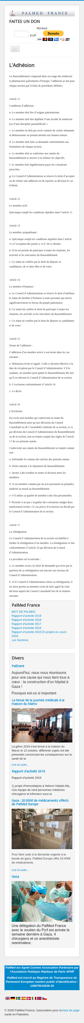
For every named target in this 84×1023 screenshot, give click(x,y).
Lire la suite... (20, 764)
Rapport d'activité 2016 (26, 628)
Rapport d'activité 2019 (26, 615)
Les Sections (20, 640)
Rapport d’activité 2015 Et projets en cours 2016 (39, 634)
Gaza (15, 876)
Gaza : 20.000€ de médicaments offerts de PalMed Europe (40, 802)
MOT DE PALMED (23, 611)
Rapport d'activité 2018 (26, 619)
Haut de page (71, 1010)
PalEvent (18, 666)
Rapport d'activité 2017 (26, 624)
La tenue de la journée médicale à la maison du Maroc (38, 702)
